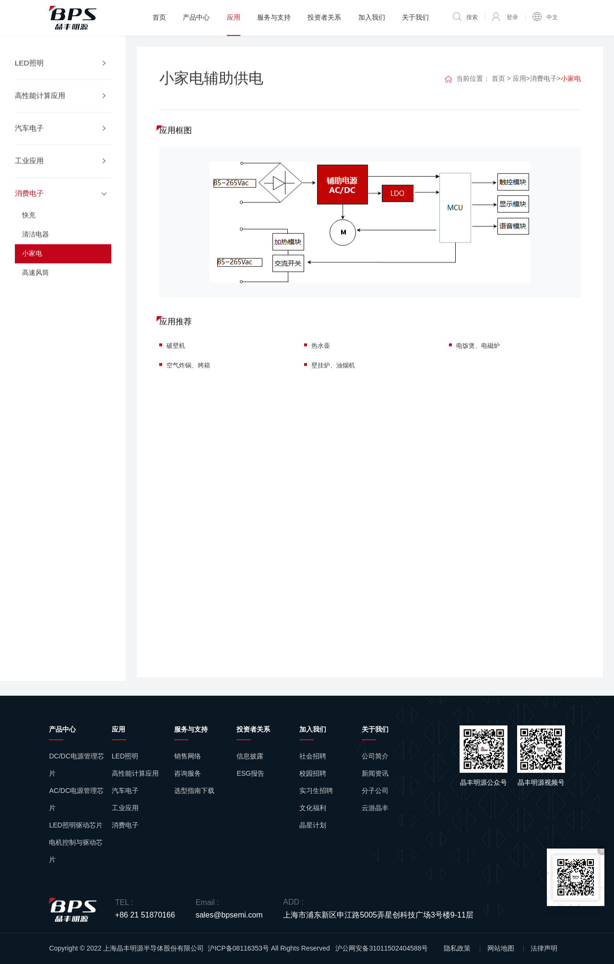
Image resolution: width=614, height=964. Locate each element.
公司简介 (375, 756)
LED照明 (125, 756)
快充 (28, 226)
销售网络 (187, 756)
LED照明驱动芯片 (75, 825)
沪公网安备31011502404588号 (381, 948)
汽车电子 (125, 790)
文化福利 (312, 808)
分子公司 (375, 790)
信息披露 (249, 756)
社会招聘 (312, 756)
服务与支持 (274, 17)
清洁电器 (35, 245)
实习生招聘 (316, 790)
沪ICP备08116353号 (238, 948)
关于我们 (415, 17)
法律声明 (544, 948)
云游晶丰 (375, 808)
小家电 (32, 264)
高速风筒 (35, 283)
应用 (233, 17)
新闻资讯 (375, 773)
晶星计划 (312, 825)
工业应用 (125, 808)
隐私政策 (457, 948)
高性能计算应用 (135, 773)
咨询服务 (187, 773)
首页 (159, 17)
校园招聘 (312, 773)
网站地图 (500, 948)
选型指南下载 (194, 790)
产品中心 (196, 17)
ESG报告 (250, 773)
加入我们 (371, 17)
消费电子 (543, 88)
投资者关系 (324, 17)
